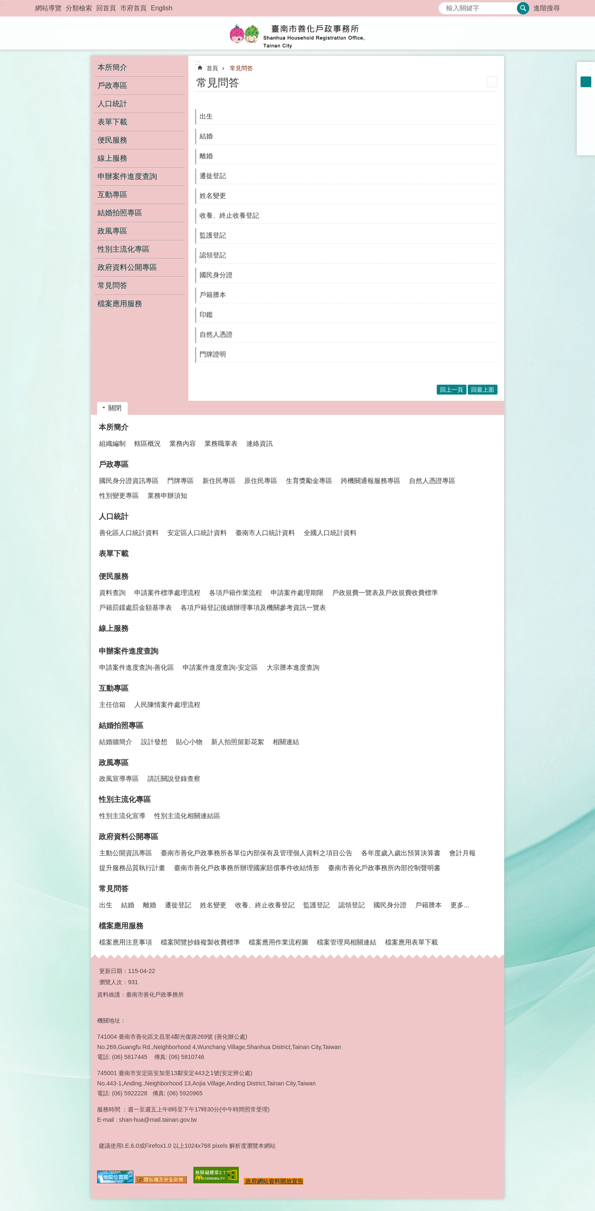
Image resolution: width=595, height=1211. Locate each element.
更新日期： (113, 971)
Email (586, 146)
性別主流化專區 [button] (124, 249)
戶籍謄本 (213, 294)
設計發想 (154, 741)
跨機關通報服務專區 (370, 480)
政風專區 (114, 763)
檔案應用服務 (121, 926)
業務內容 (182, 443)
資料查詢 (112, 592)
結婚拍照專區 (121, 725)
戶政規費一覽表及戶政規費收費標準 (385, 592)
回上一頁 (451, 389)
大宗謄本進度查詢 (293, 667)
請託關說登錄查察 (174, 778)
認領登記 (213, 255)
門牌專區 (180, 480)
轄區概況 (147, 443)
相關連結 (286, 741)
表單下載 (112, 122)
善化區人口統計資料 (129, 532)
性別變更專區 (119, 495)
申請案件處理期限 (297, 592)
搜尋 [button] (523, 8)
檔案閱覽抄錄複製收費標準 (200, 942)
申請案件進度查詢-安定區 (220, 667)
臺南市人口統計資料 (265, 532)
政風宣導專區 (119, 778)
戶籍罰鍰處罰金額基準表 (135, 607)
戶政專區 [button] (112, 85)
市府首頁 (133, 8)
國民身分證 (216, 274)
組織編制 (112, 443)
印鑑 (206, 314)
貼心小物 (189, 741)
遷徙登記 (213, 175)
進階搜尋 (546, 8)
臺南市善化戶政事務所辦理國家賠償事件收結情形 (246, 867)
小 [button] (586, 71)
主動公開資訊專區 (125, 853)
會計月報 (462, 853)
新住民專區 (219, 480)
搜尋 (445, 6)
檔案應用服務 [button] (120, 304)
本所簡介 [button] (112, 67)
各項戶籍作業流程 (235, 592)
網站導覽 (48, 8)
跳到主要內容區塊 (4, 4)
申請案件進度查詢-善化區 (136, 667)
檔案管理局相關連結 (346, 942)
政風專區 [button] (112, 231)
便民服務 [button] (112, 140)
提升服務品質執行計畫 (132, 867)
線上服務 (112, 158)
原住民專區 (260, 480)
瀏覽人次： (113, 982)
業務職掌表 (221, 443)
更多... (459, 905)
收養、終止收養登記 (229, 215)
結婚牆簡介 (115, 741)
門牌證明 (213, 354)
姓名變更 (213, 195)
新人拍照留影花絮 (237, 741)
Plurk (586, 114)
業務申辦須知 (167, 495)
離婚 (206, 155)
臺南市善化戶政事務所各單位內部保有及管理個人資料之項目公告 (256, 853)
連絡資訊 (259, 443)
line (586, 135)
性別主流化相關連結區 (187, 815)
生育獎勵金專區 (309, 480)
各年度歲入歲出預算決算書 (400, 853)
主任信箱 (112, 704)
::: (2, 3)
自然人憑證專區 (432, 480)
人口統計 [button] (112, 104)
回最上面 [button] (482, 389)
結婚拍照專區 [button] (120, 213)
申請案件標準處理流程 (167, 592)
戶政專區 (114, 464)
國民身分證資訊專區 (129, 480)
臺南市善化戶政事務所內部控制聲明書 (384, 867)
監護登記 (213, 235)
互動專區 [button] (112, 194)
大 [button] (586, 92)
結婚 (206, 136)
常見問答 (241, 68)
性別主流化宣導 (122, 815)
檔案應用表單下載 (411, 942)
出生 (206, 116)
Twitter (586, 124)
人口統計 (114, 516)
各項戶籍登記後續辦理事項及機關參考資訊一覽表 (253, 607)
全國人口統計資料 (330, 532)
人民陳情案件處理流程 (167, 704)
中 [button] (586, 81)
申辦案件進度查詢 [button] (127, 176)
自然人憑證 (216, 334)
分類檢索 (79, 8)
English (161, 8)
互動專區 (114, 688)
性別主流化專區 (125, 799)
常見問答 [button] (112, 285)
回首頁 (106, 8)
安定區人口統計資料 (197, 532)
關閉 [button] (114, 408)
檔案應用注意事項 (125, 942)
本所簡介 (114, 427)
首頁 (212, 68)
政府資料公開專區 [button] (127, 267)
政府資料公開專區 (128, 837)
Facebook (586, 103)
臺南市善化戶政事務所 (297, 33)
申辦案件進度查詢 (128, 651)
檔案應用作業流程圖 (278, 942)
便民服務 (114, 576)
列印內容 (492, 81)
